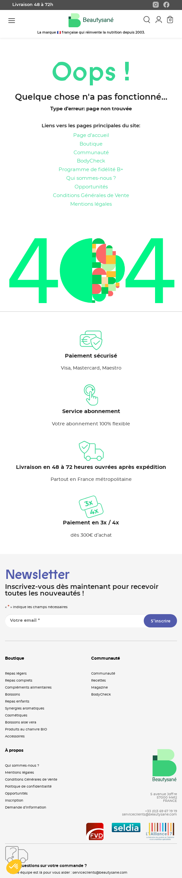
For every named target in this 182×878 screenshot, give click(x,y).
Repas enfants (17, 701)
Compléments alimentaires (28, 687)
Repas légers (16, 673)
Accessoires (15, 736)
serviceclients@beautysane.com (149, 814)
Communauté (91, 152)
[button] (14, 867)
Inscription (14, 800)
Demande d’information (25, 807)
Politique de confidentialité (28, 786)
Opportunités (91, 186)
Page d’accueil (91, 135)
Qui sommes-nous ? (91, 178)
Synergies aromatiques (24, 708)
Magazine (99, 687)
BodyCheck (91, 161)
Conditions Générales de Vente (91, 195)
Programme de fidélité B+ (91, 169)
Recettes (98, 680)
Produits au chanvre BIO (26, 729)
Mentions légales (91, 204)
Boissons (12, 694)
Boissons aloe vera (20, 722)
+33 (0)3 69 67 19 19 (161, 811)
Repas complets (18, 680)
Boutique (91, 144)
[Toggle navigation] (11, 20)
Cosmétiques (16, 715)
